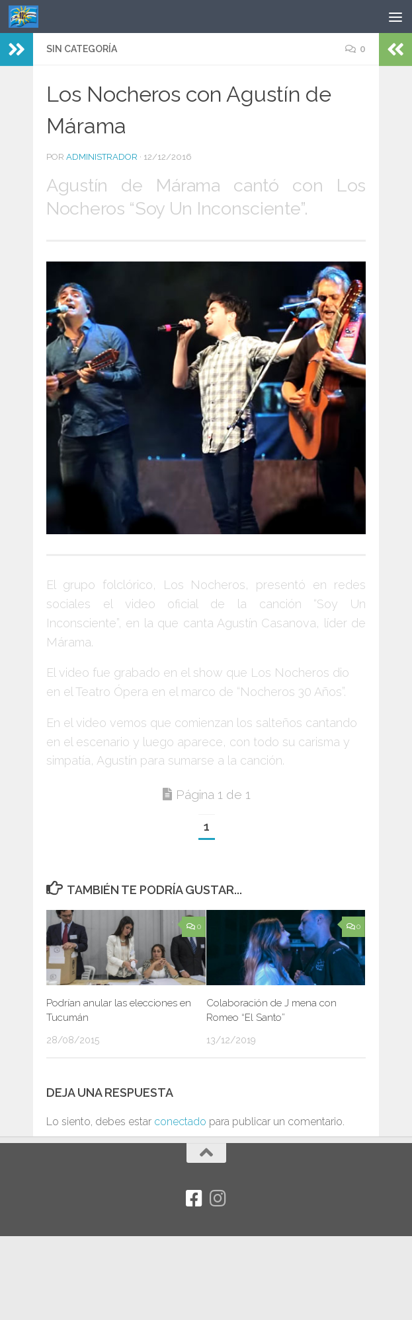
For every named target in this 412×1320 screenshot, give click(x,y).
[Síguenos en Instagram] (218, 1198)
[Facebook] (194, 1198)
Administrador (102, 157)
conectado (180, 1121)
